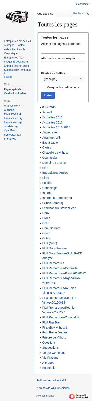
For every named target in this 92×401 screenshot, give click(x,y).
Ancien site (49, 132)
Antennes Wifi (51, 137)
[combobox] (63, 79)
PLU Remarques (53, 263)
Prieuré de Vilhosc (54, 337)
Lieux (45, 213)
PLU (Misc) (49, 243)
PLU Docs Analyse (54, 248)
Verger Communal (54, 352)
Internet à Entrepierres (57, 198)
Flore (45, 177)
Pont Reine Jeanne (54, 332)
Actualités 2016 (52, 122)
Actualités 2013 (52, 117)
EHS (45, 167)
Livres (46, 218)
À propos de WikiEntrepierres (53, 388)
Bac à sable (50, 142)
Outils (46, 238)
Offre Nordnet (51, 228)
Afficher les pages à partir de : (60, 44)
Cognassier (49, 157)
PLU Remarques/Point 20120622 (64, 273)
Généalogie (49, 188)
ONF (45, 223)
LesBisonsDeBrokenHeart (59, 208)
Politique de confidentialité (51, 380)
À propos (48, 362)
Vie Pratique (50, 357)
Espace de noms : (53, 72)
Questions (49, 342)
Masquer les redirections (63, 87)
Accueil (47, 112)
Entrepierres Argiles (55, 172)
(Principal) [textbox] (50, 79)
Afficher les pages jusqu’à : (58, 58)
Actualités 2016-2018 (56, 127)
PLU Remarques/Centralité (60, 268)
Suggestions (50, 347)
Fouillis (47, 183)
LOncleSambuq (52, 203)
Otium (46, 233)
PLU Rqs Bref (51, 322)
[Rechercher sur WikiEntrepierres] (81, 13)
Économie (48, 367)
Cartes (46, 147)
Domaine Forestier (54, 162)
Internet (47, 192)
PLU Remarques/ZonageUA (60, 317)
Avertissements (45, 395)
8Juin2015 (49, 107)
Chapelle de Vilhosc (55, 152)
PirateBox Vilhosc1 (54, 327)
